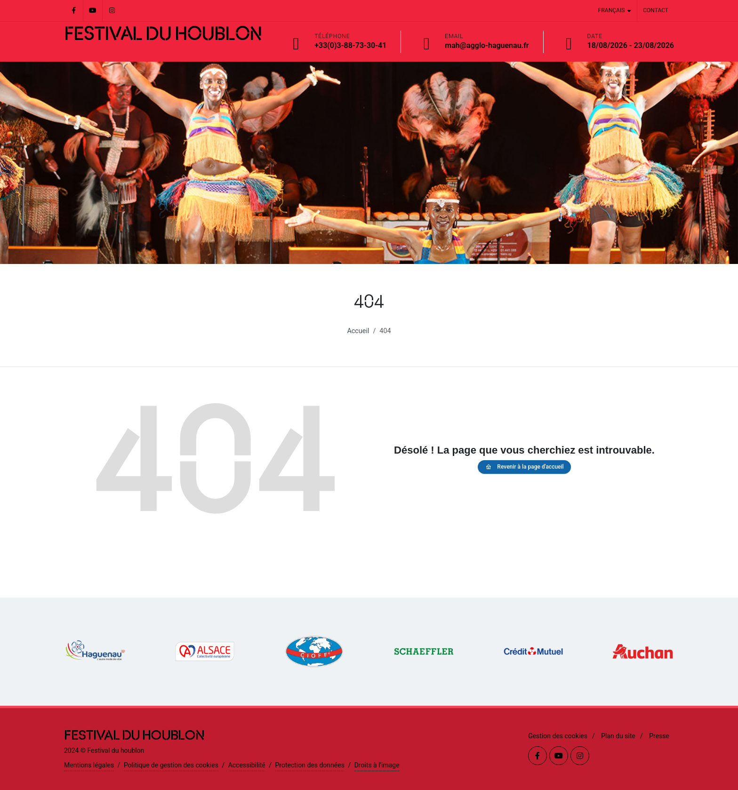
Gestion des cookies (557, 736)
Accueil (358, 331)
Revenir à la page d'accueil (524, 467)
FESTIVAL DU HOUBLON (163, 34)
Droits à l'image (377, 765)
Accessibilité (246, 765)
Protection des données (310, 765)
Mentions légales (89, 765)
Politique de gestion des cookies (171, 765)
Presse (659, 736)
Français (614, 11)
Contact (655, 10)
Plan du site (618, 736)
